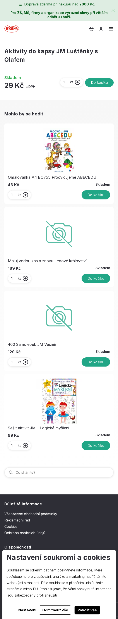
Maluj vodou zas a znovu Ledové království (47, 261)
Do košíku (99, 82)
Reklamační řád (17, 520)
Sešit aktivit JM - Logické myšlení (38, 428)
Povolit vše (87, 610)
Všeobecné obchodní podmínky (30, 514)
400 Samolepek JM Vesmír (32, 344)
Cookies (10, 526)
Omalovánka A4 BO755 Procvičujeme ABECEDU (52, 177)
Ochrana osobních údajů (24, 533)
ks (68, 82)
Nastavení (27, 610)
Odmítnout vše (55, 610)
